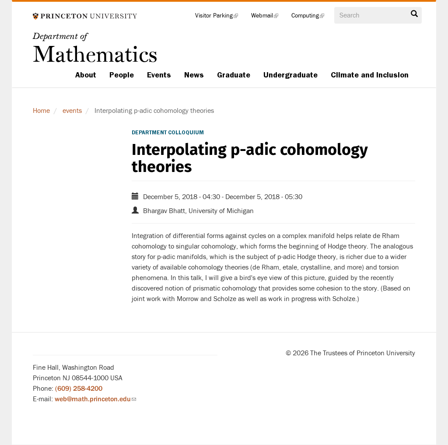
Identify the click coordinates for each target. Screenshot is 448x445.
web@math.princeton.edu (95, 399)
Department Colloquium (168, 132)
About (85, 75)
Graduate (233, 75)
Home (41, 111)
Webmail (268, 17)
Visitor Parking (220, 17)
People (121, 75)
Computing (311, 17)
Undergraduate (290, 75)
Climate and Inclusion (370, 75)
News (194, 75)
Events (159, 75)
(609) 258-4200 (78, 388)
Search (414, 14)
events (72, 111)
